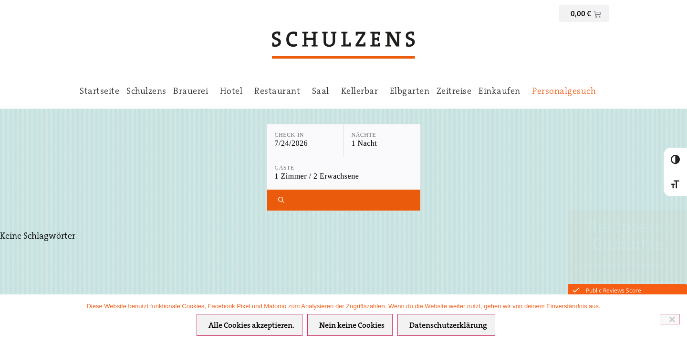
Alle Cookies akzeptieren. (251, 326)
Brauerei (193, 92)
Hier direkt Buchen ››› (627, 267)
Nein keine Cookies (352, 326)
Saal (323, 92)
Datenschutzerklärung (448, 326)
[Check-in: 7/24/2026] (305, 140)
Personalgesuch (564, 92)
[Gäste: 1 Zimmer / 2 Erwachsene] (343, 173)
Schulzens (146, 92)
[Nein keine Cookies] (670, 319)
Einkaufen (502, 92)
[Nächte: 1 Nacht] (382, 140)
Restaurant (279, 92)
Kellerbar (362, 92)
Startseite (99, 92)
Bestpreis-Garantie (627, 237)
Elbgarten (410, 92)
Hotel (234, 92)
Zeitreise (454, 92)
